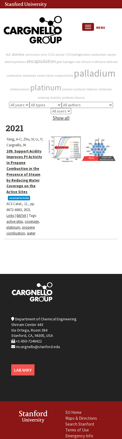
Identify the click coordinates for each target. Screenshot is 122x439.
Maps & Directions (81, 418)
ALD (8, 55)
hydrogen (69, 62)
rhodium (91, 89)
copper (111, 55)
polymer (67, 89)
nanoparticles (64, 76)
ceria (44, 55)
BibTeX (21, 215)
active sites (14, 221)
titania (80, 97)
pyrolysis (80, 89)
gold (59, 62)
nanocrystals (45, 76)
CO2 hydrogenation (77, 55)
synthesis (68, 98)
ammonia (32, 54)
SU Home (73, 412)
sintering (43, 98)
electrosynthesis (15, 62)
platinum (45, 87)
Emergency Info (79, 435)
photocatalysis (19, 89)
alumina (18, 54)
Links (10, 215)
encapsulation (41, 61)
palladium (95, 73)
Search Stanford (79, 424)
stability (55, 98)
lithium (86, 62)
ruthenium (105, 89)
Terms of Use (77, 430)
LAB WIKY (23, 370)
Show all (61, 118)
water (31, 233)
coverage (32, 221)
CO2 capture (56, 55)
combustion (98, 55)
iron (77, 62)
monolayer (29, 76)
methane (98, 62)
